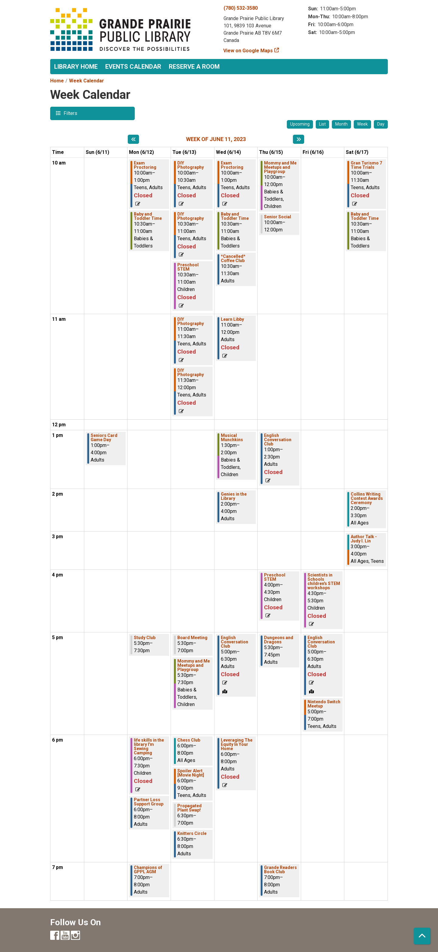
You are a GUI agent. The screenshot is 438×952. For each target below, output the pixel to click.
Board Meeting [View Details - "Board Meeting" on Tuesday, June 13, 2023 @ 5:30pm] (192, 637)
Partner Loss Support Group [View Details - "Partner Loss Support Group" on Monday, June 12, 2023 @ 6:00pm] (148, 802)
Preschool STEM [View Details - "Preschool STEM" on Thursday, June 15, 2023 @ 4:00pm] (274, 577)
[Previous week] (133, 139)
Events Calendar (133, 66)
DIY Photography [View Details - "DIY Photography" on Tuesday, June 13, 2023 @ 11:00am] (190, 321)
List (322, 124)
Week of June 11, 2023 (216, 139)
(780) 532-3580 (241, 8)
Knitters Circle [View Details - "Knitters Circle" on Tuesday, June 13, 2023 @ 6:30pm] (192, 833)
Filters (69, 113)
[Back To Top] (422, 936)
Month (341, 124)
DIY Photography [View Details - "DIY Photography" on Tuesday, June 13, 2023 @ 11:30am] (190, 372)
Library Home (76, 66)
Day (380, 124)
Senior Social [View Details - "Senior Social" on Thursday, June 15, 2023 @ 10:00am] (277, 217)
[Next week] (298, 139)
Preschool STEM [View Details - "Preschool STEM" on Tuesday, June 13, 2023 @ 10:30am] (188, 267)
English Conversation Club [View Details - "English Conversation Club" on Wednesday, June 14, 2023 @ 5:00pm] (234, 641)
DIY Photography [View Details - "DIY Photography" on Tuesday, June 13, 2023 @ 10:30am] (190, 216)
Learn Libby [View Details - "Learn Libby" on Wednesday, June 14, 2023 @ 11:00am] (232, 319)
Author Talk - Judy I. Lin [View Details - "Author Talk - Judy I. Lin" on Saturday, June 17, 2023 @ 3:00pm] (364, 539)
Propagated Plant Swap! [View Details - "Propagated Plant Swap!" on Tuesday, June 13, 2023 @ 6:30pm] (189, 808)
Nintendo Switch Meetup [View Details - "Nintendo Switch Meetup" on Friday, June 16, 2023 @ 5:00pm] (324, 704)
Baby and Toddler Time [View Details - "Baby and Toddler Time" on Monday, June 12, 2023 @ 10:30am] (148, 216)
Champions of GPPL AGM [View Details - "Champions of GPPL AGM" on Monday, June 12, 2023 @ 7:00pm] (148, 869)
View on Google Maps (248, 51)
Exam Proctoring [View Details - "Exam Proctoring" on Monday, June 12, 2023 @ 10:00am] (145, 165)
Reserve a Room (194, 66)
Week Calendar (86, 81)
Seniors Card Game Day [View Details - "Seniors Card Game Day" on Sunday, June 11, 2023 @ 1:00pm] (104, 437)
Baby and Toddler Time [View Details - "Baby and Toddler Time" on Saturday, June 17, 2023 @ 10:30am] (365, 216)
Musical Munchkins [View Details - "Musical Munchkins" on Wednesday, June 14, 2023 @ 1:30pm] (232, 437)
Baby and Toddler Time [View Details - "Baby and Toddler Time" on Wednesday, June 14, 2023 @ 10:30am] (235, 216)
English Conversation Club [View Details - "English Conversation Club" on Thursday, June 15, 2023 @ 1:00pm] (277, 439)
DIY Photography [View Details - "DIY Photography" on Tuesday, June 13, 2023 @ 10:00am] (190, 165)
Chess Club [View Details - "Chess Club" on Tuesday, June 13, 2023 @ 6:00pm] (188, 740)
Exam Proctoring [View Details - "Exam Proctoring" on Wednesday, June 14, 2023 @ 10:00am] (232, 165)
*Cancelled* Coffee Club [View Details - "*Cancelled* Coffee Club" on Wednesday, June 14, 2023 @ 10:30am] (233, 258)
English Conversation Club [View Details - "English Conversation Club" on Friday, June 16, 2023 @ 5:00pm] (321, 641)
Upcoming (300, 124)
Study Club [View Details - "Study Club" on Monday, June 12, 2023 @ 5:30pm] (144, 637)
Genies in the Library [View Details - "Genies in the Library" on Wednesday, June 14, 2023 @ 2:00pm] (234, 496)
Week (362, 124)
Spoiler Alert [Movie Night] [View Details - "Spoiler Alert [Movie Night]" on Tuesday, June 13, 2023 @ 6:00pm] (190, 773)
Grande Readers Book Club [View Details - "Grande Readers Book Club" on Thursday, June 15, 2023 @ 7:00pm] (280, 869)
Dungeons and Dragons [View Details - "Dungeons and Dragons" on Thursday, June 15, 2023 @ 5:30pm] (278, 639)
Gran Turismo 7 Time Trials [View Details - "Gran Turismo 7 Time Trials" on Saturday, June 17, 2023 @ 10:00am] (366, 165)
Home (57, 81)
